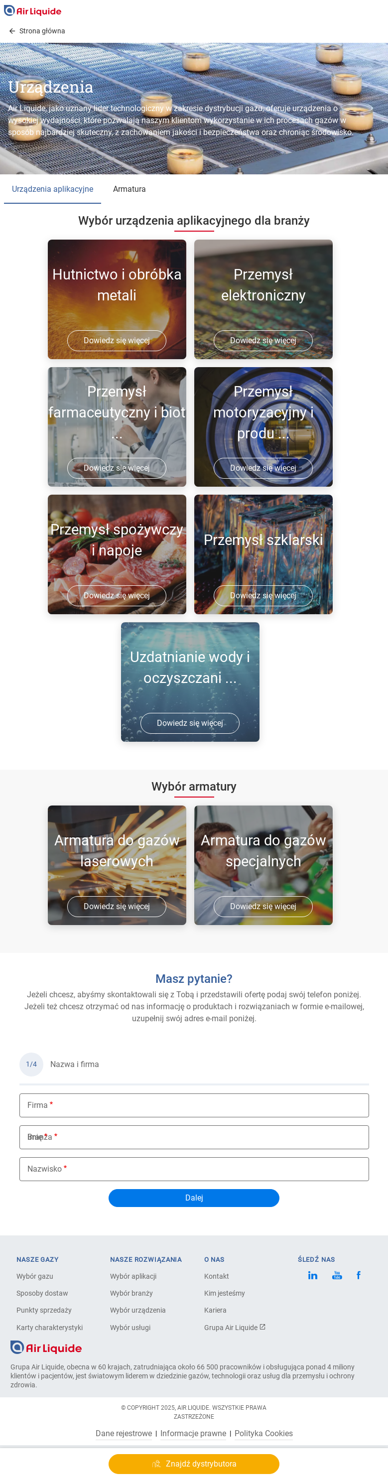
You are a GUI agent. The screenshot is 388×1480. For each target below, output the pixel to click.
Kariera (215, 1310)
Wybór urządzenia (138, 1310)
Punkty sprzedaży (44, 1310)
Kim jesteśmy (224, 1293)
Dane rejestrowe (124, 1434)
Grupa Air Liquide (235, 1328)
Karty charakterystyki (49, 1328)
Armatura (129, 189)
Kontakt (216, 1276)
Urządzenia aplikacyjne (52, 189)
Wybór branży (131, 1293)
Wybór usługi (130, 1328)
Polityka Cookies (264, 1434)
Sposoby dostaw (42, 1293)
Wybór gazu (34, 1276)
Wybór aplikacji (133, 1276)
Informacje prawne (193, 1434)
